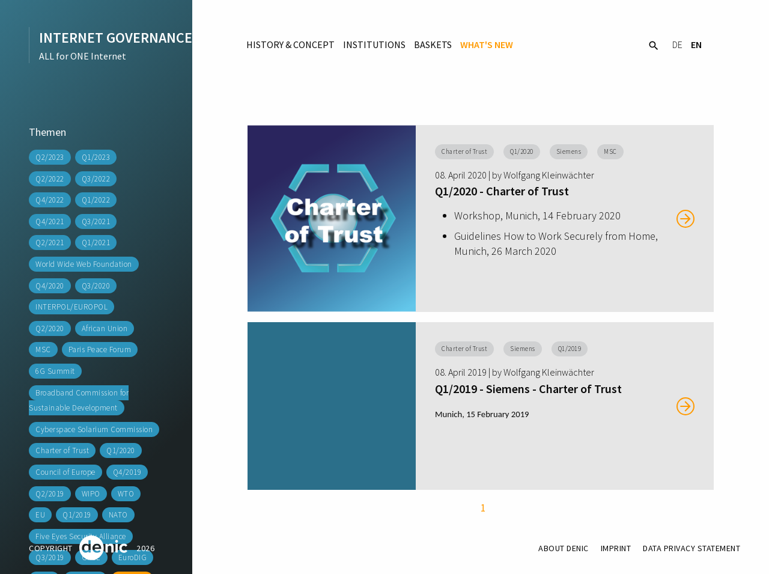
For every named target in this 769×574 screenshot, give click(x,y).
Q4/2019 (127, 472)
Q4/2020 (49, 286)
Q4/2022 (49, 200)
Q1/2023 (96, 157)
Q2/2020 (49, 328)
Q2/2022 (49, 179)
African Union (105, 328)
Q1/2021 (96, 242)
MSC (43, 349)
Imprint (616, 548)
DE (677, 44)
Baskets (433, 44)
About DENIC (563, 548)
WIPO (91, 494)
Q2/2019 (49, 494)
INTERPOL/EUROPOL (71, 307)
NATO (118, 515)
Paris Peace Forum (100, 349)
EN (696, 44)
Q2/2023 (49, 157)
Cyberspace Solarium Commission (94, 429)
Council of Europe (65, 472)
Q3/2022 (96, 179)
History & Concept (290, 44)
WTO (126, 494)
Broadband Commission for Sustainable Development (79, 401)
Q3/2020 (96, 286)
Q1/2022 (96, 200)
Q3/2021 (96, 221)
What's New (486, 44)
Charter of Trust (62, 450)
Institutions (374, 44)
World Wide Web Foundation (83, 264)
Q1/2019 (76, 515)
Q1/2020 (120, 450)
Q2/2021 (49, 242)
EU (40, 515)
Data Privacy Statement (691, 548)
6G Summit (55, 371)
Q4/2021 (49, 221)
